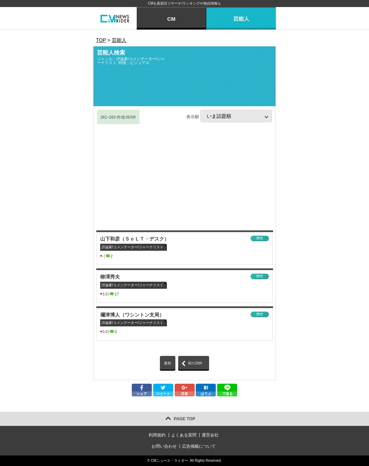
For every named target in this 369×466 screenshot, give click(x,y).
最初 (167, 363)
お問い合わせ (164, 446)
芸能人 (241, 19)
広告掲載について (199, 446)
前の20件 (195, 363)
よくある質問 (183, 435)
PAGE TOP (184, 418)
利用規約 (157, 435)
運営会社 (210, 435)
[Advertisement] (184, 177)
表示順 (229, 116)
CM (171, 19)
